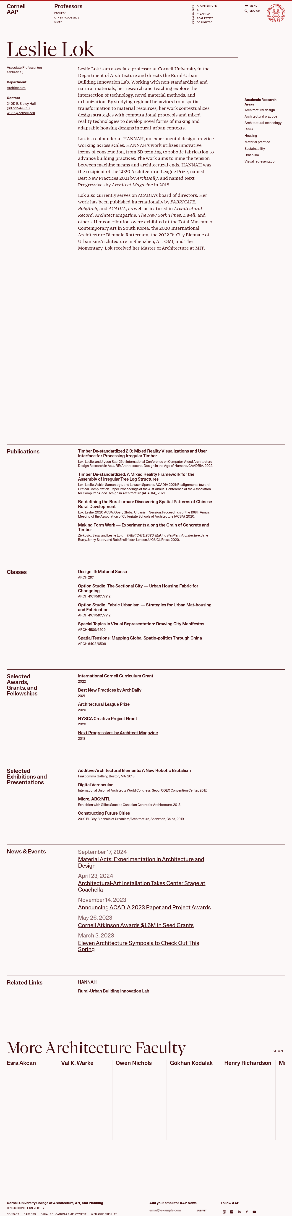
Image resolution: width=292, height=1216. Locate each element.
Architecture (207, 6)
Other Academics (66, 18)
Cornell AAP (16, 9)
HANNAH (87, 982)
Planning (203, 14)
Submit (201, 1211)
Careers (30, 1214)
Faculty (59, 13)
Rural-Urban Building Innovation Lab (113, 991)
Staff (58, 22)
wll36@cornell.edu (21, 113)
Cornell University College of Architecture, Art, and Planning (55, 1203)
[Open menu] (251, 6)
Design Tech (205, 22)
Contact (13, 1214)
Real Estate (205, 18)
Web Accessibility (104, 1214)
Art (199, 10)
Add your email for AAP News (173, 1203)
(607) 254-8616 (18, 108)
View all (279, 1051)
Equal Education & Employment (63, 1214)
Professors (68, 7)
